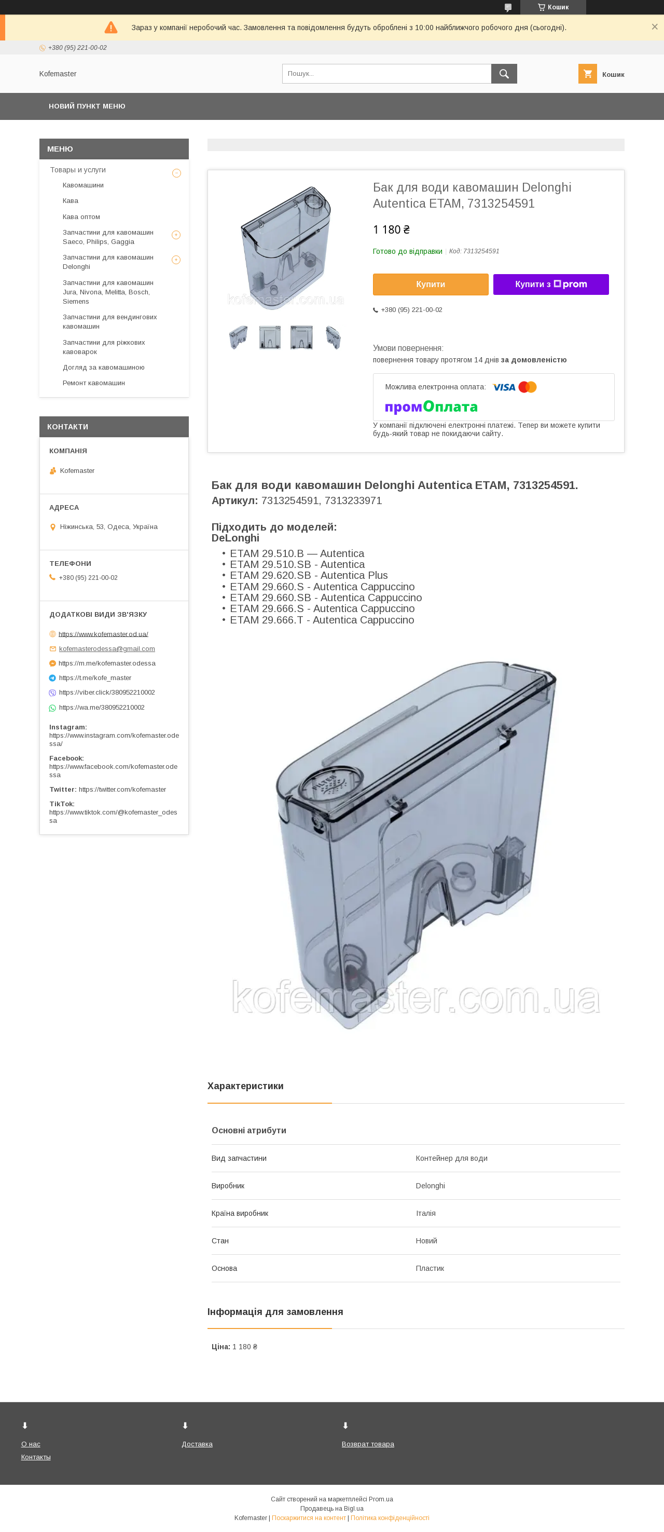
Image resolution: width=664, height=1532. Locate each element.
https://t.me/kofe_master (95, 678)
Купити (431, 284)
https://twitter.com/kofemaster (122, 789)
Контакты (36, 1457)
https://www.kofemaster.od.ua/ (103, 634)
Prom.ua (381, 1499)
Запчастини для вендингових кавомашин (110, 321)
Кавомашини (83, 185)
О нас (30, 1444)
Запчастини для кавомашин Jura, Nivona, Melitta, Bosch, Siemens (108, 292)
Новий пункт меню (87, 106)
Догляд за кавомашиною (104, 367)
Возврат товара (368, 1444)
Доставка (197, 1444)
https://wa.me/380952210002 (102, 707)
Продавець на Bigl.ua (332, 1508)
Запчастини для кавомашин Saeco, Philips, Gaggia (108, 237)
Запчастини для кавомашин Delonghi (108, 261)
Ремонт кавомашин (94, 383)
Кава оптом (81, 217)
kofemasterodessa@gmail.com (107, 649)
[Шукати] (504, 74)
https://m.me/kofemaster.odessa (107, 663)
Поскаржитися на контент (309, 1518)
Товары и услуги (78, 170)
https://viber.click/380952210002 (107, 692)
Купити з (551, 284)
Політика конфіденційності (390, 1518)
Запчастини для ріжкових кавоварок (104, 347)
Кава (70, 201)
